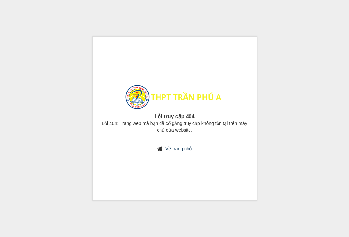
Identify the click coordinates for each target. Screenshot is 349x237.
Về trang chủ (178, 148)
